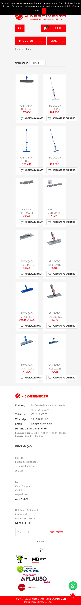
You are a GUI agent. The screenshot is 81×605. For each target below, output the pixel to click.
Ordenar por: (21, 62)
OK (44, 10)
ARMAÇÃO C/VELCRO (27, 315)
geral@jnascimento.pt (42, 423)
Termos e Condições (25, 465)
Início (18, 48)
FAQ (17, 481)
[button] (53, 28)
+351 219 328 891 (39, 414)
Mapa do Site (21, 494)
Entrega (19, 457)
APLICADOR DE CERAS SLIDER (54, 109)
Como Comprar (23, 486)
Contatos (19, 490)
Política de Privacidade (26, 461)
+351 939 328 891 (39, 418)
